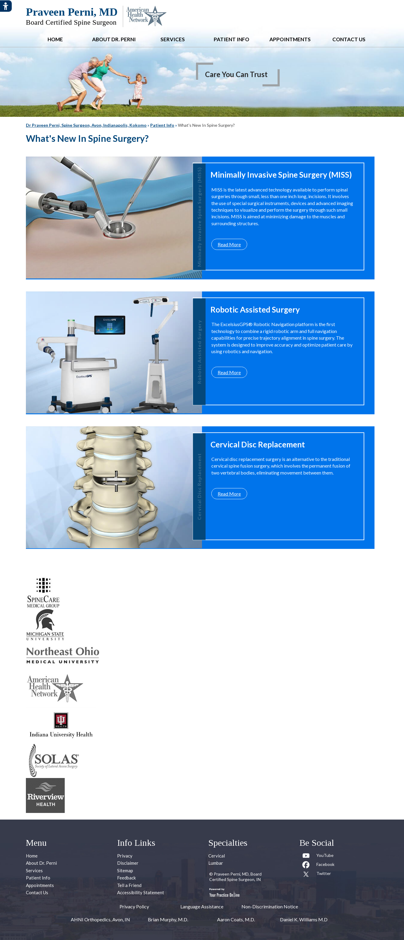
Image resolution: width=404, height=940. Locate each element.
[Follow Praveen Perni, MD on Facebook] (318, 865)
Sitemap (125, 870)
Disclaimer (127, 863)
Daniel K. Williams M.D (304, 919)
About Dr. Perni (114, 39)
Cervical (216, 855)
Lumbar (215, 863)
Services (172, 39)
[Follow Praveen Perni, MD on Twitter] (318, 874)
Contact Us (348, 39)
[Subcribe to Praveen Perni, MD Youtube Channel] (318, 856)
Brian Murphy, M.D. (168, 919)
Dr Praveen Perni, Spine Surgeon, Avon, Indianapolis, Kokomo (86, 125)
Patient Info (231, 39)
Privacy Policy (134, 906)
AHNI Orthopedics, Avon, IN (100, 919)
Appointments (290, 39)
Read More (229, 244)
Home (55, 39)
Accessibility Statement (140, 892)
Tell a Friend (129, 885)
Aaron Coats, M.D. (236, 919)
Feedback (126, 877)
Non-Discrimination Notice (269, 906)
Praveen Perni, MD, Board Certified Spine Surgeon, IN (235, 876)
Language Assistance (201, 906)
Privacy (124, 855)
